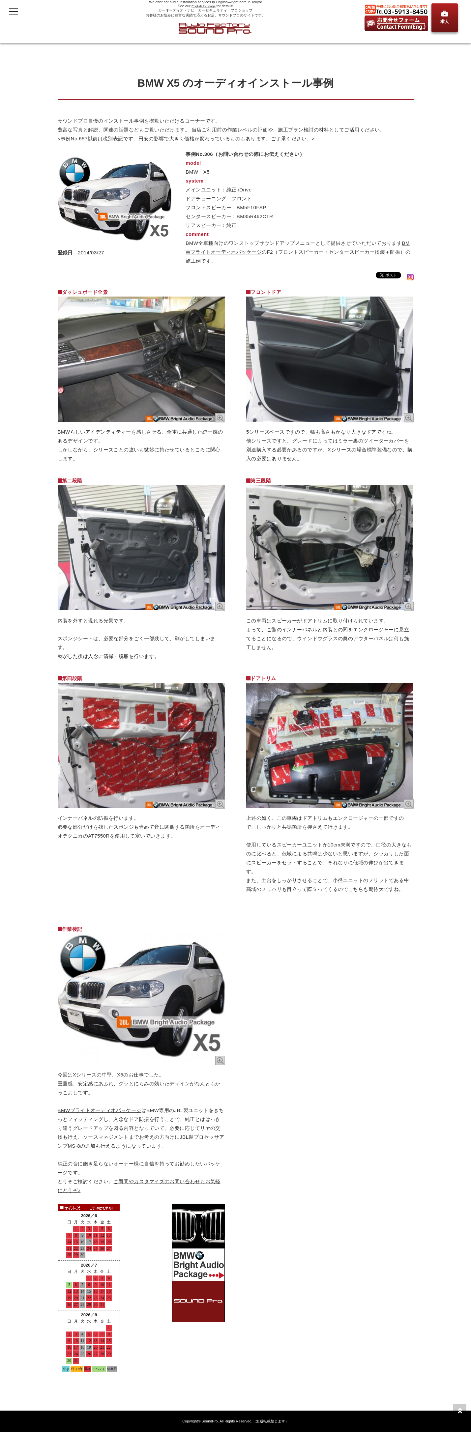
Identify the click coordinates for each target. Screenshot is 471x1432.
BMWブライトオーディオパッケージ (99, 1110)
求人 (444, 17)
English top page (203, 6)
